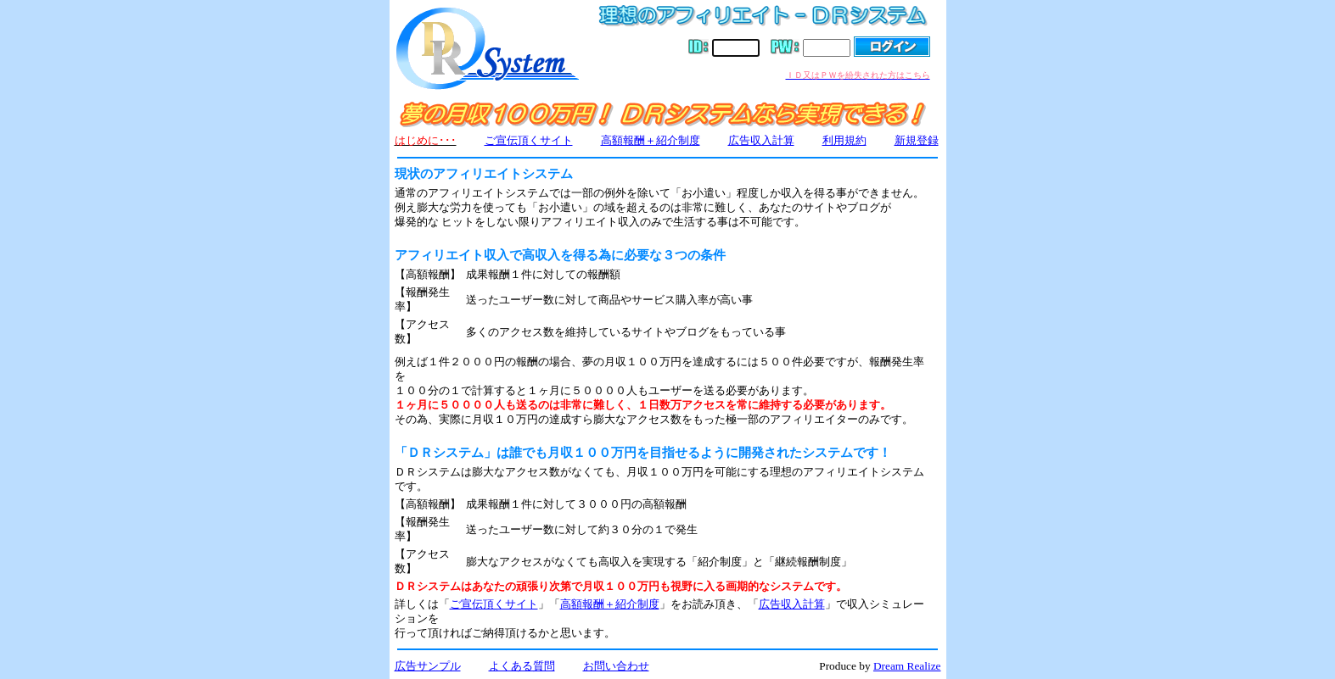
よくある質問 (522, 666)
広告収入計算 (761, 140)
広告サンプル (428, 666)
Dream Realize (907, 666)
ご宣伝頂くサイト (529, 140)
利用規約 (844, 140)
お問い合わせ (616, 666)
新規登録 (917, 140)
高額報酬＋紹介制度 (650, 140)
